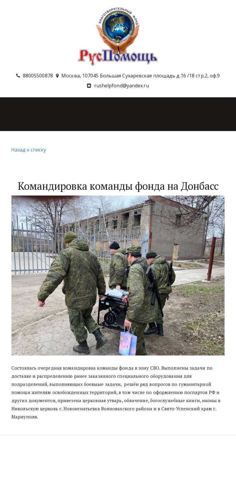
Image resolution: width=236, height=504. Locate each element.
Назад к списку (28, 149)
